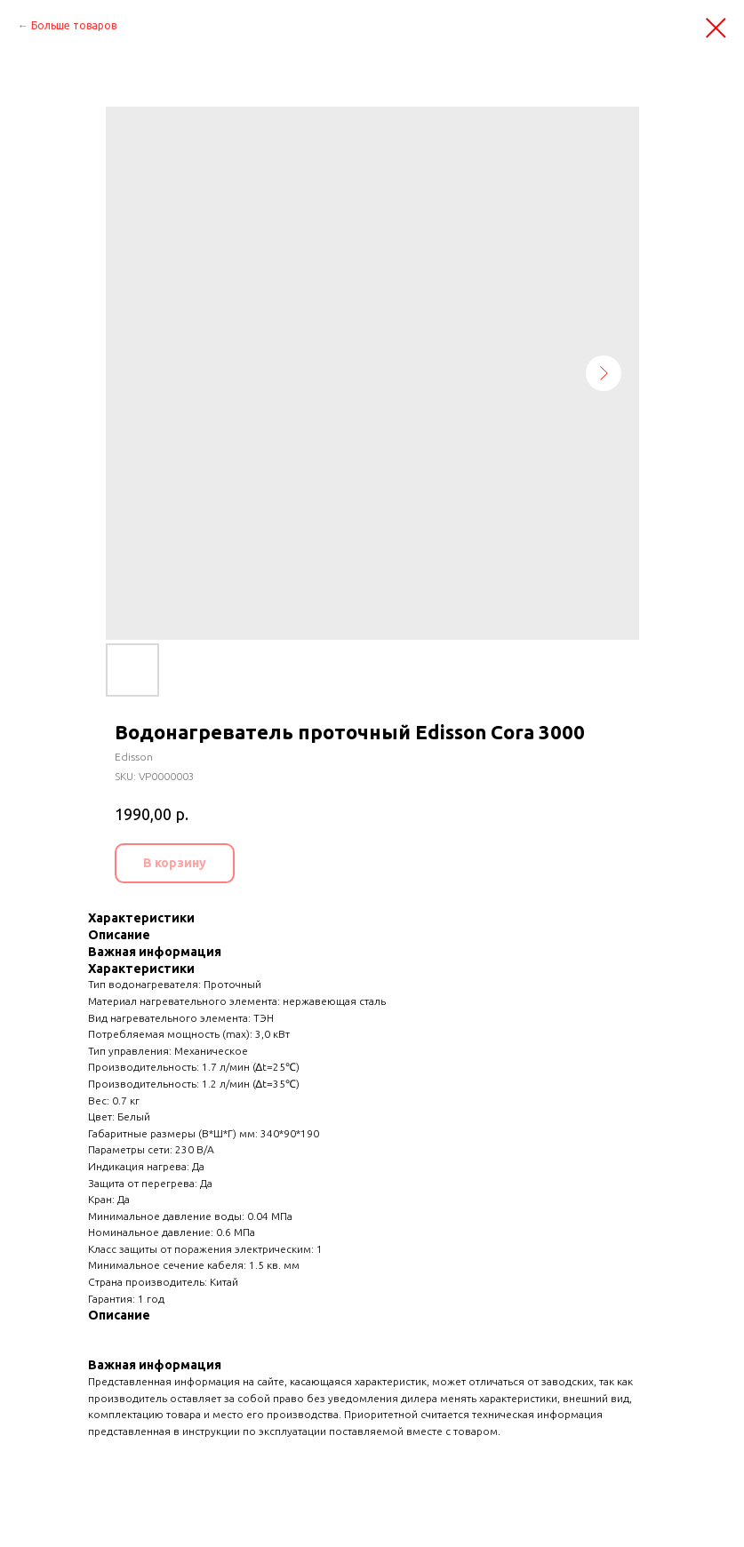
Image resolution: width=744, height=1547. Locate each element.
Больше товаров (73, 25)
